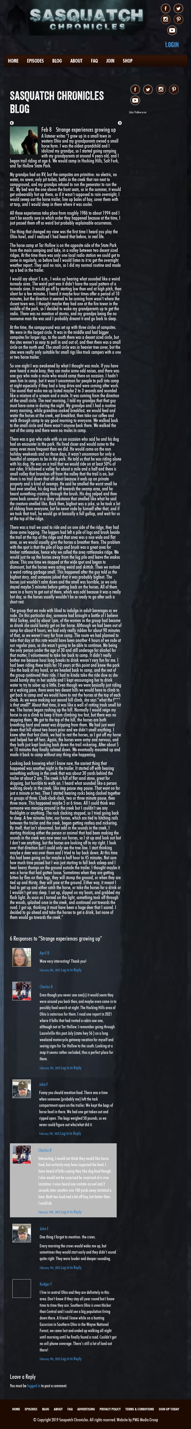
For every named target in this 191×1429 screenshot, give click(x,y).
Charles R (46, 986)
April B (44, 952)
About (76, 61)
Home (13, 61)
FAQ (94, 61)
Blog (57, 61)
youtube (172, 30)
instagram (165, 19)
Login (172, 44)
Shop (128, 61)
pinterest (178, 19)
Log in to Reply (71, 969)
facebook (165, 8)
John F (43, 1084)
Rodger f (46, 1284)
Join (110, 61)
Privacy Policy (110, 1409)
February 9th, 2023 (50, 1068)
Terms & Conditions (139, 1409)
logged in (33, 1385)
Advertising (86, 1409)
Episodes (35, 61)
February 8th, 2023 (50, 970)
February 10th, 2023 (49, 1212)
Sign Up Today (169, 1409)
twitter (178, 8)
